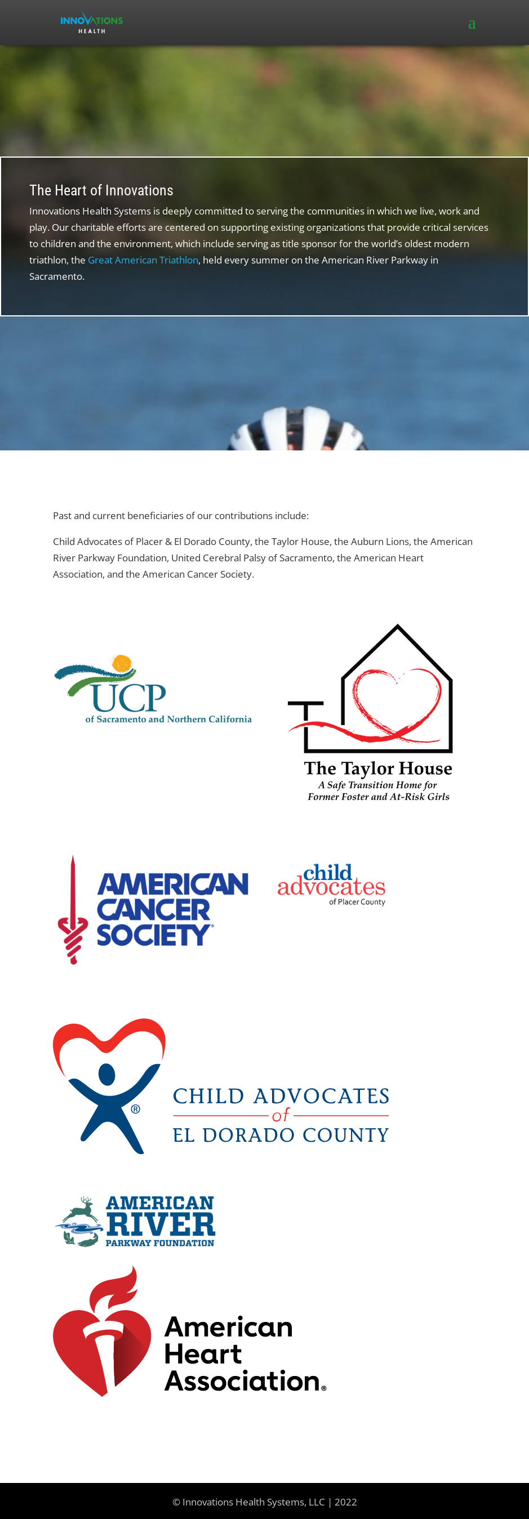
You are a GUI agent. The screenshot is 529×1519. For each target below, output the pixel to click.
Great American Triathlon (143, 259)
